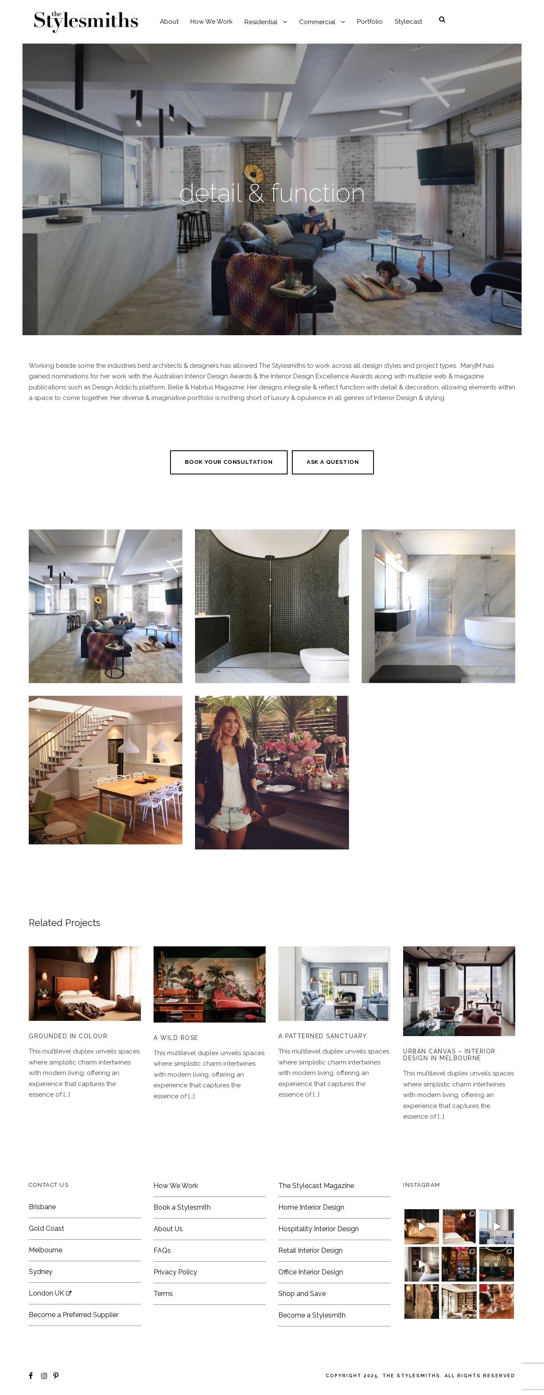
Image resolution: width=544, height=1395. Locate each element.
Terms (163, 1294)
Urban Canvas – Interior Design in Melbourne (449, 1055)
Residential (261, 22)
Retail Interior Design (310, 1250)
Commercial (317, 22)
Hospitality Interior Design (318, 1229)
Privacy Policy (175, 1272)
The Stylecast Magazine (316, 1186)
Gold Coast (46, 1228)
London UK (50, 1293)
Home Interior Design (311, 1207)
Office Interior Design (310, 1272)
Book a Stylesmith (182, 1207)
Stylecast (408, 21)
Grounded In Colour (68, 1036)
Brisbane (42, 1207)
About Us (168, 1229)
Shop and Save (302, 1294)
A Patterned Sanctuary (322, 1036)
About (169, 21)
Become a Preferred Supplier (73, 1315)
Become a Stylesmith (312, 1315)
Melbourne (45, 1250)
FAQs (162, 1250)
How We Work (211, 21)
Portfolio (370, 21)
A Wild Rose (176, 1037)
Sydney (40, 1272)
